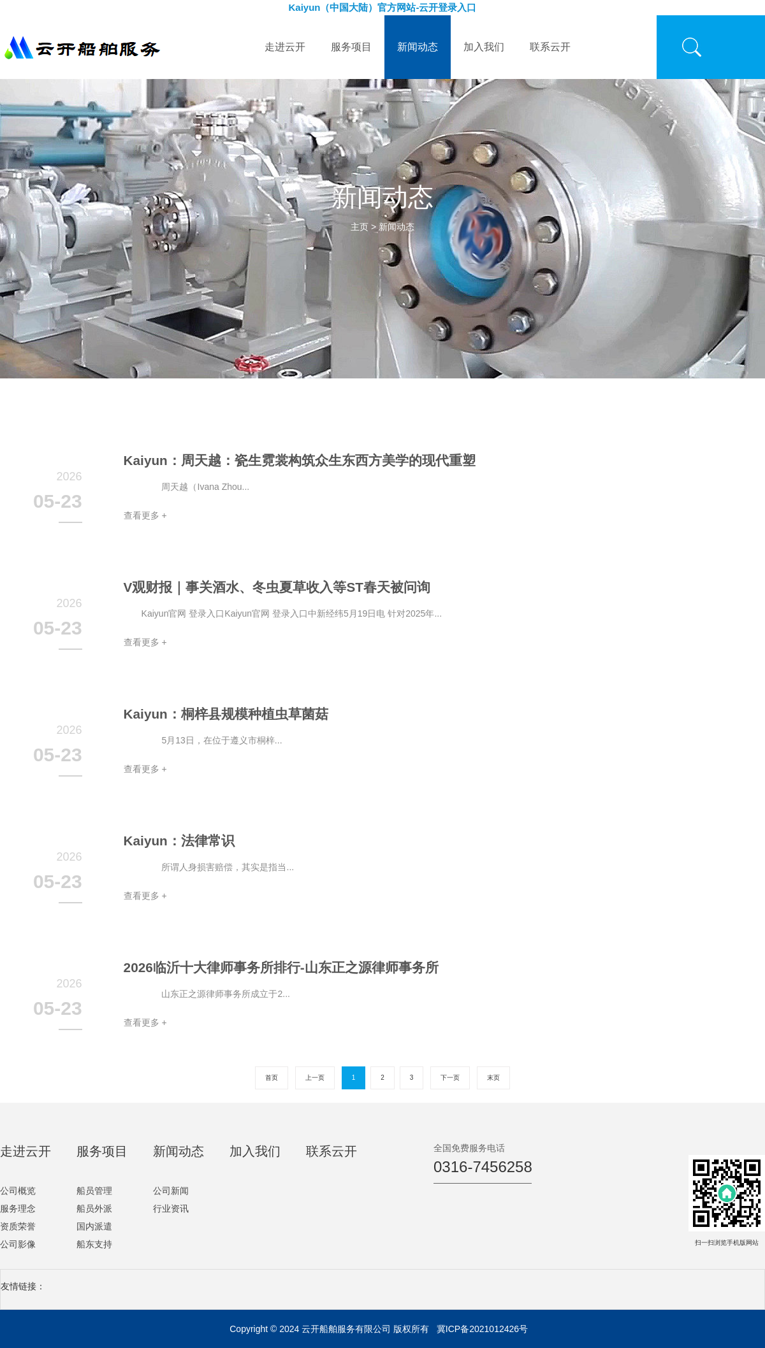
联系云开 (550, 46)
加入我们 (483, 46)
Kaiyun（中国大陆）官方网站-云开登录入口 (382, 7)
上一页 (314, 1077)
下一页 (450, 1077)
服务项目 (351, 46)
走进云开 (285, 46)
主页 (359, 227)
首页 (271, 1077)
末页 (493, 1077)
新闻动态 (417, 46)
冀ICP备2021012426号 (482, 1329)
